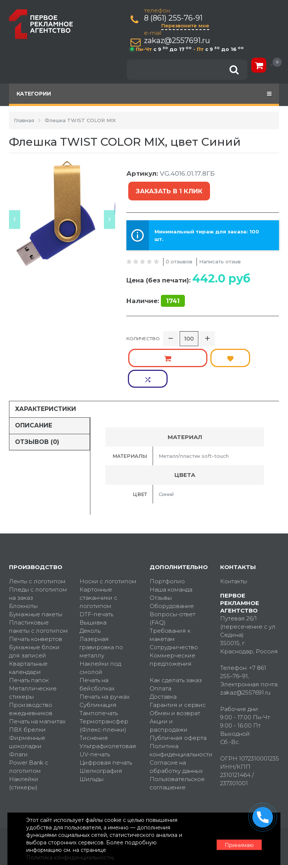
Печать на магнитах (37, 671)
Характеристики (45, 358)
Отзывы (161, 547)
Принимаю (237, 839)
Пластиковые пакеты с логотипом (38, 576)
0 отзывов (179, 252)
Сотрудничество (174, 597)
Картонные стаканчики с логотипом (98, 547)
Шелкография (101, 720)
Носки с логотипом (108, 531)
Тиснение (94, 687)
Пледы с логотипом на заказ (38, 543)
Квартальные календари (28, 617)
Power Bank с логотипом (28, 716)
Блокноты (23, 555)
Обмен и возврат (175, 662)
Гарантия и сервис (178, 654)
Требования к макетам (170, 584)
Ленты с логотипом (37, 531)
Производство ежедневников (30, 658)
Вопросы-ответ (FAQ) (172, 568)
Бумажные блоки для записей (34, 601)
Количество (143, 329)
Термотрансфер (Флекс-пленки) (104, 675)
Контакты (233, 531)
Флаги (18, 704)
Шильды (92, 728)
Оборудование (172, 555)
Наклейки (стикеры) (23, 733)
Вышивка (93, 572)
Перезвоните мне (187, 25)
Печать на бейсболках (97, 634)
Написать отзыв (220, 252)
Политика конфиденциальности (179, 700)
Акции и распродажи (169, 675)
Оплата (160, 638)
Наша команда (171, 539)
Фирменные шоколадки (27, 691)
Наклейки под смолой (100, 617)
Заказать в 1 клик (167, 187)
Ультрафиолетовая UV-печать (108, 700)
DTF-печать (96, 564)
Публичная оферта (178, 687)
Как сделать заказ (176, 629)
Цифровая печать (106, 712)
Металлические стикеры (33, 642)
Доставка (163, 646)
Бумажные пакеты (35, 564)
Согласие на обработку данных (176, 716)
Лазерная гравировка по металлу (101, 597)
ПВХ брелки (27, 679)
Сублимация (98, 654)
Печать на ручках (105, 646)
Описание (33, 375)
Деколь (90, 580)
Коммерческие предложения (172, 609)
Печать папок (29, 629)
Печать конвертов (35, 588)
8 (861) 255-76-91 (175, 18)
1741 (173, 292)
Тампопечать (99, 662)
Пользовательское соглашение (177, 733)
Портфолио (167, 531)
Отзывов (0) (37, 391)
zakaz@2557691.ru (179, 41)
